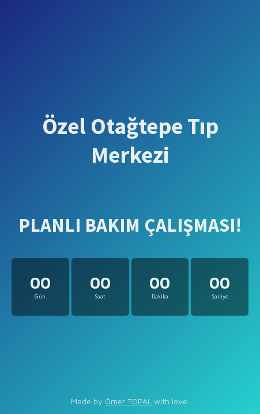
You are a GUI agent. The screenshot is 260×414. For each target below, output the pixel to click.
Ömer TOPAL (128, 401)
